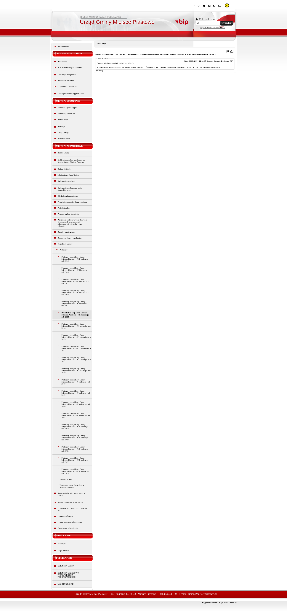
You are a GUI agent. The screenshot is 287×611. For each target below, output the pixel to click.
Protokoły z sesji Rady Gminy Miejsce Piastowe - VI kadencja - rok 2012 (76, 348)
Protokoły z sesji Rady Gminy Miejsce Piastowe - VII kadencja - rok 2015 (75, 304)
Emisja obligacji (64, 169)
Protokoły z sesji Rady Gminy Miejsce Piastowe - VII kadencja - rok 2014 (76, 315)
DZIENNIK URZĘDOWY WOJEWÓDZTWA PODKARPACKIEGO (68, 575)
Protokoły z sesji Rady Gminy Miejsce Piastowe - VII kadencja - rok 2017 (75, 281)
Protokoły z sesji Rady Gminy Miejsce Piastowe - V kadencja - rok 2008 (76, 404)
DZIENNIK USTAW (66, 566)
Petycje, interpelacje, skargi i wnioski (72, 202)
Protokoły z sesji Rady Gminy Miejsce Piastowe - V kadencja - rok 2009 (76, 393)
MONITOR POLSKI (66, 584)
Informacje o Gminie (66, 81)
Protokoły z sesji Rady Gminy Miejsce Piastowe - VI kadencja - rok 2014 (76, 326)
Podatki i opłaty (64, 208)
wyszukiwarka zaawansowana (213, 27)
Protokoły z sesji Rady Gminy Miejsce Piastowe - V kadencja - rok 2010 (76, 382)
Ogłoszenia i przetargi (66, 181)
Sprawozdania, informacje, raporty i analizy (72, 494)
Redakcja (61, 127)
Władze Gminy (64, 139)
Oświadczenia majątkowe (68, 196)
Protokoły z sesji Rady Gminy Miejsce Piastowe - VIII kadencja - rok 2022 (75, 460)
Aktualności (62, 62)
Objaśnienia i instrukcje (67, 86)
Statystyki (62, 543)
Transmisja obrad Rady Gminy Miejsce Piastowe (72, 486)
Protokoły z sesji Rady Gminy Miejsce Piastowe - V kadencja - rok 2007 (76, 415)
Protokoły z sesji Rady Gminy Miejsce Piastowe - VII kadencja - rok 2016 (75, 292)
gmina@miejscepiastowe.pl (202, 594)
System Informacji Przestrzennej (71, 502)
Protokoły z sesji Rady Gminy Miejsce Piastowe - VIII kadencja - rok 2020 (75, 438)
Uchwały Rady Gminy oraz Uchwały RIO (72, 509)
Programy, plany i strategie (68, 214)
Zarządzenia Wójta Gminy (68, 528)
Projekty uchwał (66, 479)
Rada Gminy (63, 120)
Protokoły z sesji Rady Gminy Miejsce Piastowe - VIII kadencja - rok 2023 (75, 471)
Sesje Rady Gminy (65, 244)
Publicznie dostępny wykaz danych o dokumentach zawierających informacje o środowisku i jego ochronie (72, 223)
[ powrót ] (99, 71)
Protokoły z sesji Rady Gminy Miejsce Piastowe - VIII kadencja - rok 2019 (75, 426)
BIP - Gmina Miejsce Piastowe (70, 67)
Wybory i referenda (65, 516)
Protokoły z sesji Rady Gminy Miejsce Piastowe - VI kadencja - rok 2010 (76, 371)
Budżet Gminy (63, 153)
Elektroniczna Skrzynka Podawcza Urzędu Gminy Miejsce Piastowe (71, 161)
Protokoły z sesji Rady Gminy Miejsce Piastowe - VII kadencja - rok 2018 (75, 270)
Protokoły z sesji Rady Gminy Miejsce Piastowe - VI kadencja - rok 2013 (76, 337)
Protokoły (64, 250)
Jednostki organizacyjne (67, 108)
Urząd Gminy (63, 133)
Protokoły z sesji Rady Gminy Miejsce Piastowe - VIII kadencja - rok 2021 (75, 449)
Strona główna (63, 46)
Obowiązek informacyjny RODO (71, 94)
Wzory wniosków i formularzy (70, 522)
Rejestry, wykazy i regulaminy (70, 238)
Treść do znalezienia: (206, 19)
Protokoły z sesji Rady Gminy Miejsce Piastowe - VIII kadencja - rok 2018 (75, 259)
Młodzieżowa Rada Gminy (68, 175)
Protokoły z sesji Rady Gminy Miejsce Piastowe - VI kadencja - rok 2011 (76, 359)
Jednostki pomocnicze (66, 114)
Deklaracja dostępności (67, 75)
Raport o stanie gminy (66, 232)
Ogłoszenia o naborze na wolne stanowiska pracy (70, 189)
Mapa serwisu (63, 551)
